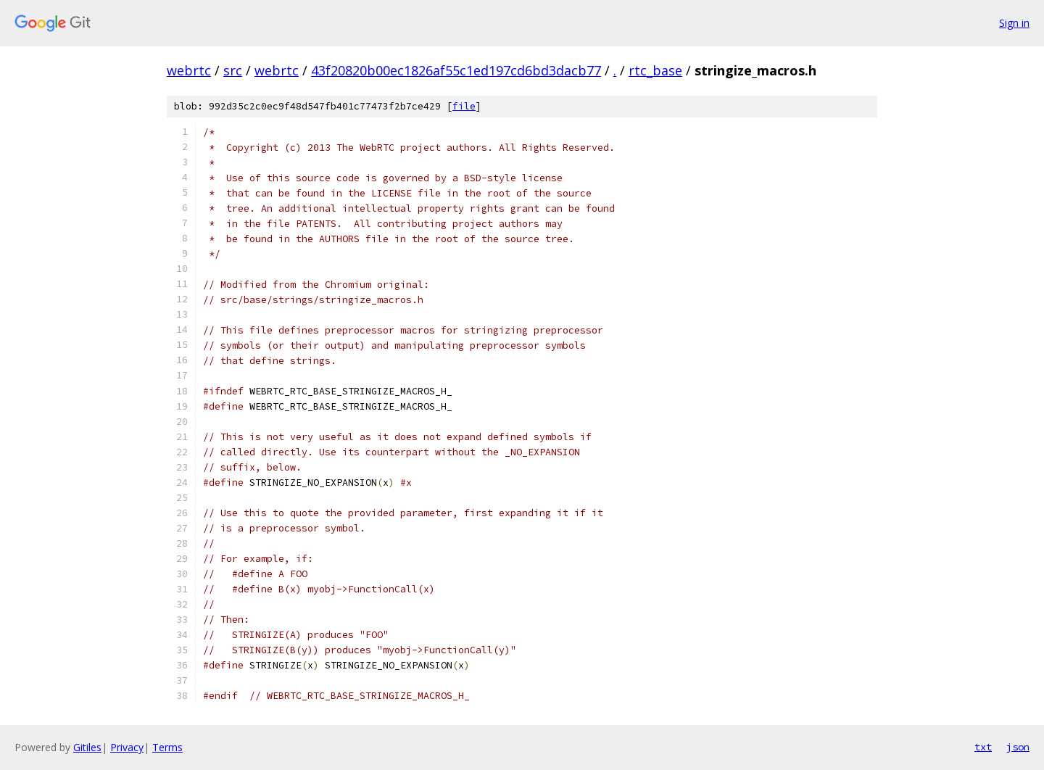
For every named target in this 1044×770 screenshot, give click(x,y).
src (232, 70)
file (464, 106)
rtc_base (655, 70)
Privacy (127, 747)
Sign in (1014, 23)
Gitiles (87, 747)
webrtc (189, 70)
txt (983, 746)
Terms (167, 747)
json (1018, 746)
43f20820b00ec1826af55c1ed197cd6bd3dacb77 (456, 70)
